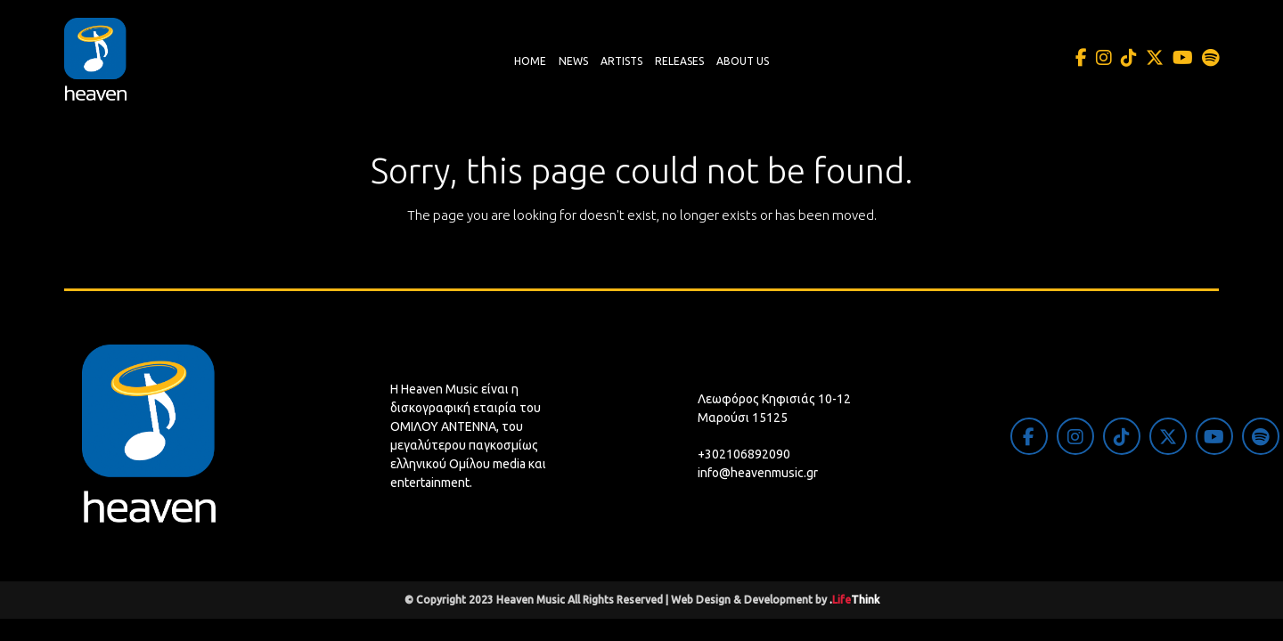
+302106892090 (744, 454)
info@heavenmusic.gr (758, 473)
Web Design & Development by (775, 599)
